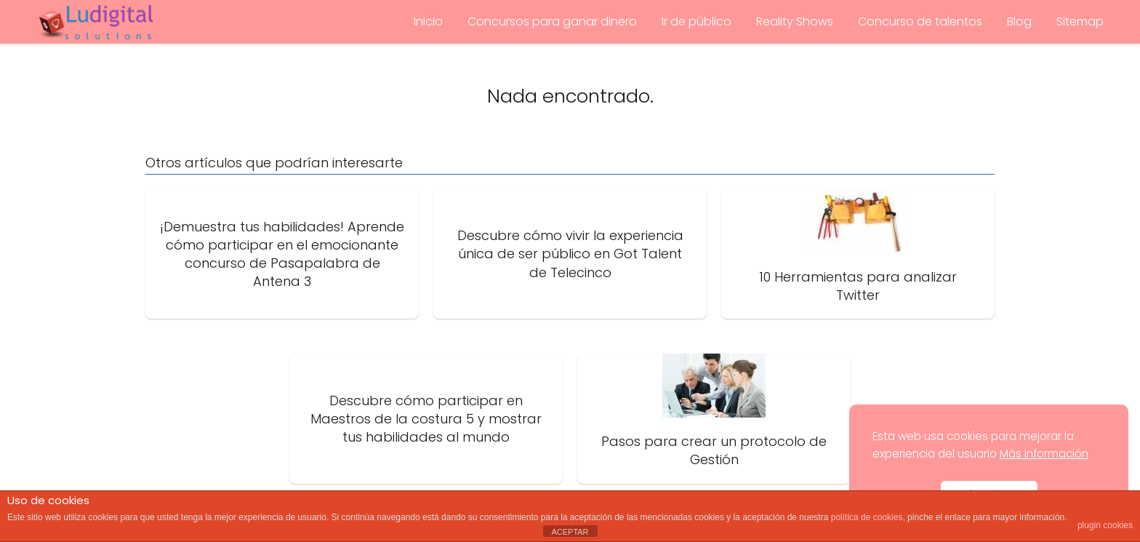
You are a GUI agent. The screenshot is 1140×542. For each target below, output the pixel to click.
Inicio (428, 21)
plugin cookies (1105, 525)
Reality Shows (794, 21)
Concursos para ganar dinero (552, 21)
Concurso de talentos (920, 21)
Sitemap (1080, 21)
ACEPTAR (569, 531)
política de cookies (867, 517)
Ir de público (696, 21)
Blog (1019, 21)
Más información (1044, 453)
